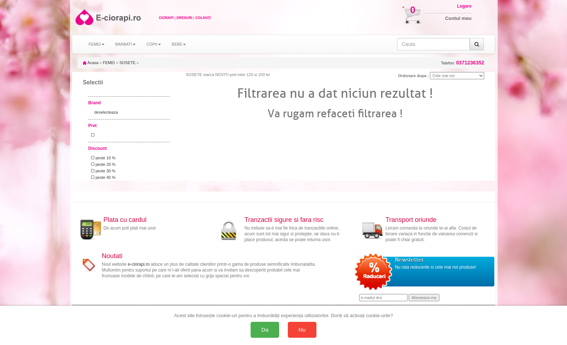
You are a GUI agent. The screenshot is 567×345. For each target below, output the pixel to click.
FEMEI (109, 62)
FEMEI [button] (97, 44)
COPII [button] (153, 44)
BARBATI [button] (125, 44)
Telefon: (462, 63)
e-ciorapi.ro (139, 264)
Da (265, 330)
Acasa (90, 62)
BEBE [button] (179, 44)
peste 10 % (102, 158)
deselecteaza (106, 112)
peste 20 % (102, 164)
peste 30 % (102, 171)
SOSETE (127, 62)
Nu (302, 330)
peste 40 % (102, 177)
